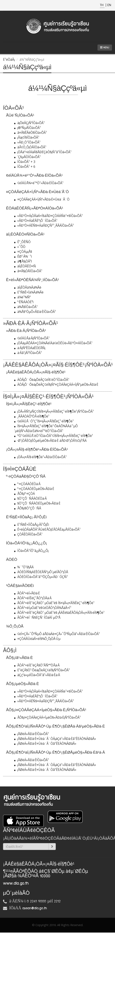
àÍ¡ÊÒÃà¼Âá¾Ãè (27, 287)
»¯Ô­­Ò (19, 246)
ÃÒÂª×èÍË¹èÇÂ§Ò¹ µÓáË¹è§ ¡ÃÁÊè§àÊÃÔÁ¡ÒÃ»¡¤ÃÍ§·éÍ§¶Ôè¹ (59, 612)
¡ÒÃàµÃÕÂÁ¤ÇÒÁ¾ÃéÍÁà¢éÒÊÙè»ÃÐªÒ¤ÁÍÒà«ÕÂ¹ (53, 343)
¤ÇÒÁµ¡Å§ (23, 251)
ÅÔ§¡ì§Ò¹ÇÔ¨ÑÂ (27, 508)
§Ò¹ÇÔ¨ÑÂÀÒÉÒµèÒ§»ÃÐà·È (37, 503)
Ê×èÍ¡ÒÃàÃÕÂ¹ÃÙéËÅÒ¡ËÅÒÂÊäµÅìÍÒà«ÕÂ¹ (47, 529)
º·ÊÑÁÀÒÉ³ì (23, 302)
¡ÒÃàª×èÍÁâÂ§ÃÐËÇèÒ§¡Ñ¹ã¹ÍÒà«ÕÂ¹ (42, 152)
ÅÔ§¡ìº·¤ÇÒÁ (24, 493)
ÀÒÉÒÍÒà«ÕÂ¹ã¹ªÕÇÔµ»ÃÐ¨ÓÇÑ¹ (41, 577)
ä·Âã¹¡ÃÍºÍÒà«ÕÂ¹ (28, 353)
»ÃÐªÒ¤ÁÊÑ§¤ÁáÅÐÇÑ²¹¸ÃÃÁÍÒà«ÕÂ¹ (44, 225)
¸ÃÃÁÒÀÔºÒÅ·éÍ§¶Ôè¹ (31, 416)
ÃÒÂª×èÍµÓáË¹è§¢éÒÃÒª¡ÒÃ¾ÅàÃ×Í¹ (42, 608)
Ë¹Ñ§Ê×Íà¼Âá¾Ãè (29, 292)
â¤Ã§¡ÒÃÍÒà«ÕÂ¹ (28, 271)
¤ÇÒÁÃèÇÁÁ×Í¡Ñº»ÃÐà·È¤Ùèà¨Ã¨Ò (41, 199)
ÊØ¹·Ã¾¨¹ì (23, 256)
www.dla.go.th (16, 883)
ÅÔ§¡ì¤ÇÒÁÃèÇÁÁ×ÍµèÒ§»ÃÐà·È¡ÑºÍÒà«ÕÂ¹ (47, 717)
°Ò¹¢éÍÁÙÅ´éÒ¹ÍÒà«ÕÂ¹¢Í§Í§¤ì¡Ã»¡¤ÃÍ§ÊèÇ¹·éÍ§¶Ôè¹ (53, 435)
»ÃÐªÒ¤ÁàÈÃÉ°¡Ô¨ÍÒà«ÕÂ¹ (35, 220)
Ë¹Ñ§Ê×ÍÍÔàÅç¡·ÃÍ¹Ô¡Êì (31, 524)
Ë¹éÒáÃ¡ (9, 59)
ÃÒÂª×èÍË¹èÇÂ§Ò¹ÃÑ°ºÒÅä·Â (37, 665)
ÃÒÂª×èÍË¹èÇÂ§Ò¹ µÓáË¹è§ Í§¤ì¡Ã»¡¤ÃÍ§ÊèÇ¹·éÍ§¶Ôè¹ (54, 603)
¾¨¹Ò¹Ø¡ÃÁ (24, 567)
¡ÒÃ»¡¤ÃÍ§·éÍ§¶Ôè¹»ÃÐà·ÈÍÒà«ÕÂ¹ (40, 457)
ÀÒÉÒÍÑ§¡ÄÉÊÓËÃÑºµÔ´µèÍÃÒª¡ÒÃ (41, 572)
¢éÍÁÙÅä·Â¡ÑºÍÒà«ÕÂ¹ (32, 338)
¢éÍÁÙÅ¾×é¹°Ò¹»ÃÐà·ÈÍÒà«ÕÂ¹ (38, 183)
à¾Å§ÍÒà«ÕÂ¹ (26, 307)
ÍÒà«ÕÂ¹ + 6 (24, 166)
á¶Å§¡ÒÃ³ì (23, 261)
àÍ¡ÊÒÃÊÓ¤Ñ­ (25, 266)
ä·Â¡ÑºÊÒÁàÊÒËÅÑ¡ (29, 348)
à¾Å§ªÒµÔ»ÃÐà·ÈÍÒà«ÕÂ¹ (35, 311)
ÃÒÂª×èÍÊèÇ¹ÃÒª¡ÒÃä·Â (33, 598)
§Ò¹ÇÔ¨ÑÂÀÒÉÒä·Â (30, 498)
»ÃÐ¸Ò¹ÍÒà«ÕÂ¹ (27, 142)
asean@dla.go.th (34, 908)
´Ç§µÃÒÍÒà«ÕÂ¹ (27, 157)
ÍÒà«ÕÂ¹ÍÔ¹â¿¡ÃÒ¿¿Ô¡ (31, 550)
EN (109, 5)
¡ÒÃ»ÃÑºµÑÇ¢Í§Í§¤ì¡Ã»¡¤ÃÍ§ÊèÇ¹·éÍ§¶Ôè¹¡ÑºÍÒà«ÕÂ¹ (54, 411)
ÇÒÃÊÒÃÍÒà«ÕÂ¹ (28, 534)
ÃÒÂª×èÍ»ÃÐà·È (27, 593)
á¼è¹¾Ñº (22, 297)
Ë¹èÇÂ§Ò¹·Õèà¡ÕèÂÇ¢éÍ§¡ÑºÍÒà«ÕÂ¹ (42, 670)
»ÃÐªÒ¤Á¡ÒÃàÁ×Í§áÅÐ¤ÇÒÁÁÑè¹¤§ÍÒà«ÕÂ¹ (48, 216)
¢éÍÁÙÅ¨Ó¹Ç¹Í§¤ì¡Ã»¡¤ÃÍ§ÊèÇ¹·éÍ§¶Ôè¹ (44, 421)
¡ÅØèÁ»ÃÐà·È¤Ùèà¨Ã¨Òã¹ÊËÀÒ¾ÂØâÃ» (45, 743)
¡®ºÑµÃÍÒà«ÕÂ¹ (27, 127)
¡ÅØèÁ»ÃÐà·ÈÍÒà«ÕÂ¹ (31, 734)
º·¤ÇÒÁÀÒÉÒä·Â (27, 484)
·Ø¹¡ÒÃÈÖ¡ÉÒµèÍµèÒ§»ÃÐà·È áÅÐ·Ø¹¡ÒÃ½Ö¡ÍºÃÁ (50, 440)
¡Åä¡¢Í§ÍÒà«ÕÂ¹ (26, 137)
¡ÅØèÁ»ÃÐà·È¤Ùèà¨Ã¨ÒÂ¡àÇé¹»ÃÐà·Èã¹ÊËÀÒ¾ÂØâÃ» (55, 738)
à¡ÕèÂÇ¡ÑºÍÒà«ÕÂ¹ (29, 123)
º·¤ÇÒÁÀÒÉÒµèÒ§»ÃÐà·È (34, 489)
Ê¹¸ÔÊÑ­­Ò (22, 242)
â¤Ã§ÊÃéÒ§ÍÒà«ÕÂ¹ (30, 132)
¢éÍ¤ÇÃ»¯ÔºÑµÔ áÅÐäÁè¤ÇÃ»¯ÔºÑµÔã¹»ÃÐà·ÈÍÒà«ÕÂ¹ (57, 634)
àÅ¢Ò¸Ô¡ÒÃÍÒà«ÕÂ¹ (30, 147)
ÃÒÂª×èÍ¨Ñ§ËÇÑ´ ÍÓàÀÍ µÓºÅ (37, 617)
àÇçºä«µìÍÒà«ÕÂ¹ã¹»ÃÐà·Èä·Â (37, 675)
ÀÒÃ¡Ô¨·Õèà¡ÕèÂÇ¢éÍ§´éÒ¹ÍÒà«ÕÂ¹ (41, 379)
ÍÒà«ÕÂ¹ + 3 (24, 161)
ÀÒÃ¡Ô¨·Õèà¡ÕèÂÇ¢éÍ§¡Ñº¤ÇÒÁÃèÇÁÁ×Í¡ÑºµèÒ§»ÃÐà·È (56, 384)
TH (102, 5)
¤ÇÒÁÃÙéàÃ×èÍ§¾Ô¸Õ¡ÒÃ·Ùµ (37, 638)
